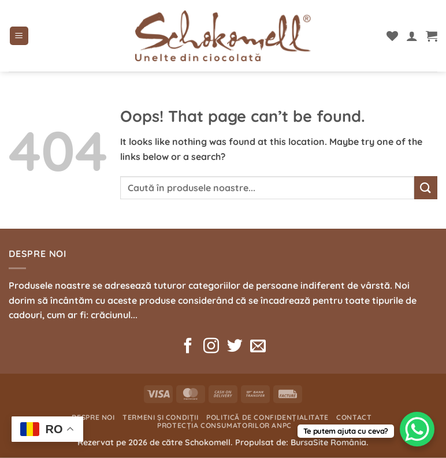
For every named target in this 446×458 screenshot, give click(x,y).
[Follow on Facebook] (188, 347)
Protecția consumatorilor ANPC (224, 425)
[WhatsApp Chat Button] (417, 429)
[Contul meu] (412, 36)
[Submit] (425, 187)
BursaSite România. (330, 442)
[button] (19, 36)
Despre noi (93, 417)
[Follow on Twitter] (235, 347)
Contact (353, 417)
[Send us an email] (258, 347)
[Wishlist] (392, 36)
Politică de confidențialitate (267, 417)
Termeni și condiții (160, 417)
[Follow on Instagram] (211, 347)
